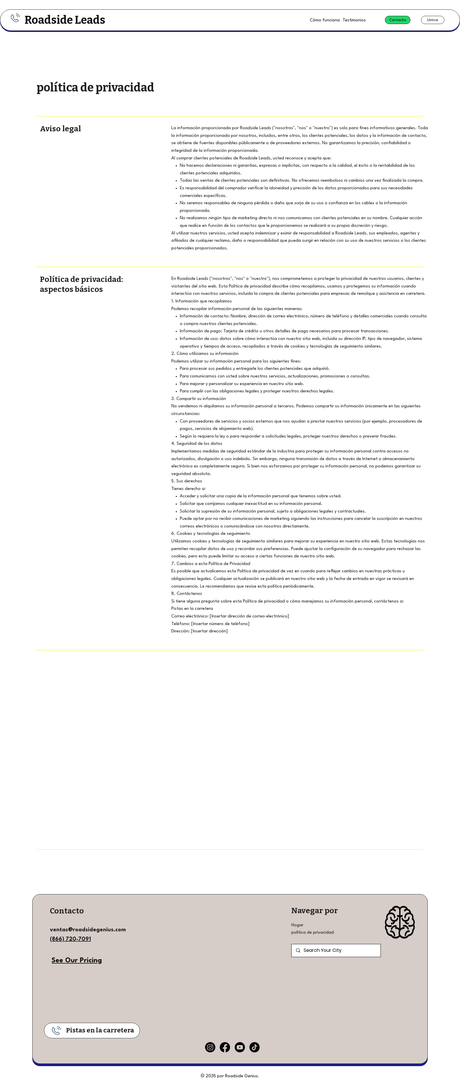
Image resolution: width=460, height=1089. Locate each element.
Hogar (297, 925)
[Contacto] (398, 20)
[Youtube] (240, 1047)
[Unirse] (432, 20)
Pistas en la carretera (100, 1030)
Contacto (67, 911)
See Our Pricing (77, 960)
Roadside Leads (65, 20)
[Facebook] (225, 1047)
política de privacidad (312, 932)
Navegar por (314, 910)
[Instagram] (210, 1047)
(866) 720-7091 (70, 939)
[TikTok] (254, 1047)
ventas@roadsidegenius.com (88, 930)
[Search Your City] (336, 950)
